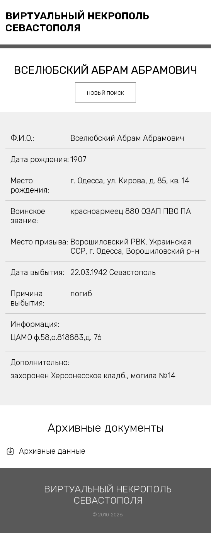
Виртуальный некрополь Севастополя (77, 22)
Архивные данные (52, 451)
